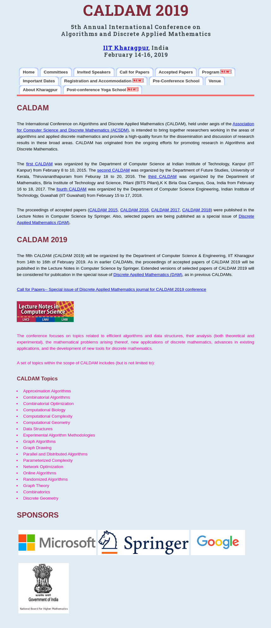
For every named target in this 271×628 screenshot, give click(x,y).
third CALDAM (162, 176)
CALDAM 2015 (103, 210)
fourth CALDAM (72, 189)
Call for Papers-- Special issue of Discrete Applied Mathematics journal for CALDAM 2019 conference (111, 289)
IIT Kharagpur (125, 47)
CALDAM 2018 (196, 210)
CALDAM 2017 (165, 210)
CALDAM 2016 (134, 210)
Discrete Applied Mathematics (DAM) (148, 274)
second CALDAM (113, 170)
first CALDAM (39, 163)
